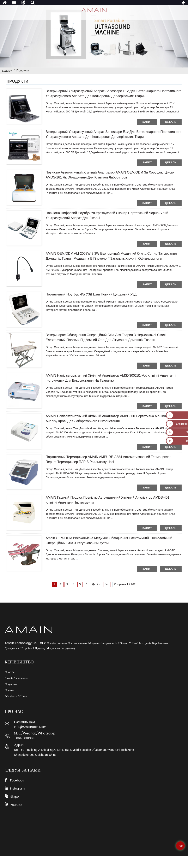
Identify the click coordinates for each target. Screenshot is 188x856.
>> (106, 584)
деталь (170, 121)
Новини (9, 690)
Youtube (16, 805)
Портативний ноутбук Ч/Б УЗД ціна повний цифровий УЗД (91, 294)
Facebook (17, 780)
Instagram (17, 788)
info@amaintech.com (30, 727)
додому (7, 70)
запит (147, 121)
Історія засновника (16, 678)
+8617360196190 (25, 738)
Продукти (22, 70)
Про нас (10, 672)
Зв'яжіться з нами (16, 696)
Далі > (96, 584)
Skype (14, 796)
